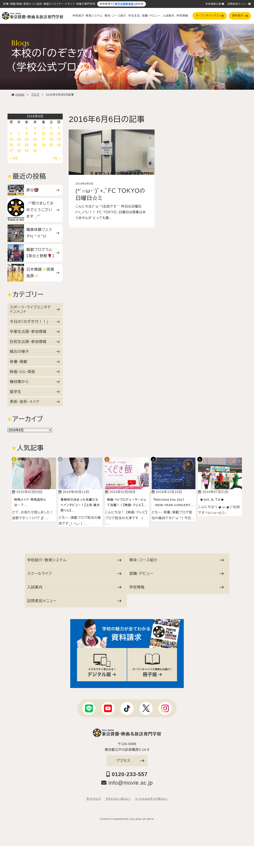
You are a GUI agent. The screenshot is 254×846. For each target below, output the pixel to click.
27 (11, 150)
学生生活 (134, 15)
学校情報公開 (214, 4)
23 (35, 145)
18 (51, 139)
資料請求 (240, 15)
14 (19, 139)
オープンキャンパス (210, 15)
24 (44, 145)
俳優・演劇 (35, 362)
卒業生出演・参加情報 (35, 331)
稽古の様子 (35, 351)
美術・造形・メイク (35, 402)
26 (59, 145)
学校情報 (182, 15)
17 (44, 139)
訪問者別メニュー (239, 4)
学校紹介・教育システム (87, 15)
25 (51, 145)
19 (59, 139)
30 (35, 150)
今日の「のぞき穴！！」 (35, 322)
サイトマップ (93, 798)
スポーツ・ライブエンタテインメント (35, 309)
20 (11, 145)
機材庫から (35, 382)
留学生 (35, 392)
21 (19, 145)
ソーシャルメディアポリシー (151, 798)
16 (35, 139)
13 (11, 139)
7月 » (56, 158)
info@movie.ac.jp (127, 783)
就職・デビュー (151, 15)
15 (27, 139)
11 (51, 133)
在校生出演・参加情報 (35, 342)
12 (59, 133)
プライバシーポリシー (118, 798)
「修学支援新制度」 (124, 4)
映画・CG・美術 (35, 372)
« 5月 (14, 158)
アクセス (130, 760)
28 (19, 150)
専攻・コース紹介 (115, 15)
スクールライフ (74, 573)
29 (27, 150)
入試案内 (168, 15)
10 (44, 133)
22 (27, 145)
